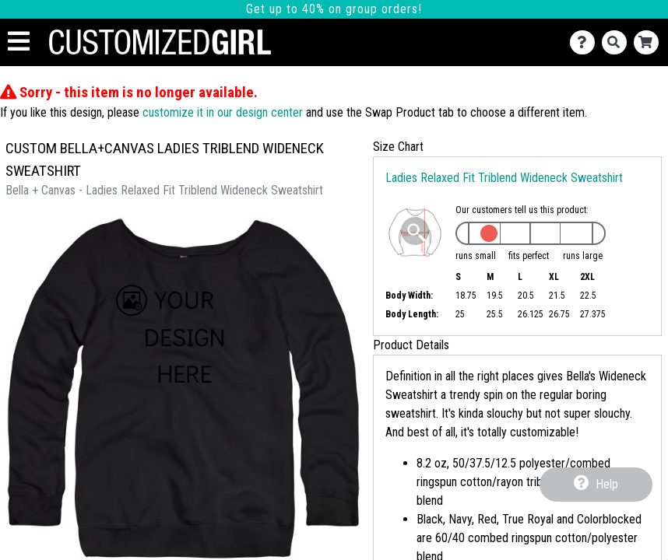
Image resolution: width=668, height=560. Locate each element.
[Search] (618, 42)
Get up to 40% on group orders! (334, 9)
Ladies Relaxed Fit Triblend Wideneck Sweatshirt (504, 177)
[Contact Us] (586, 42)
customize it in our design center (222, 112)
